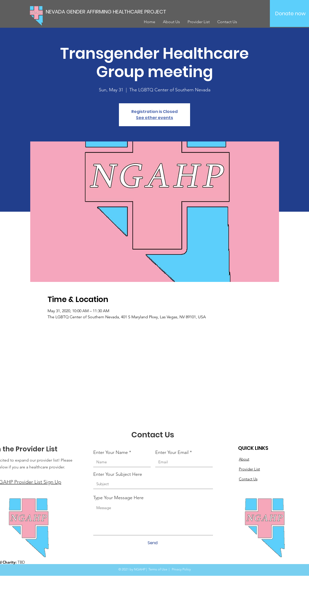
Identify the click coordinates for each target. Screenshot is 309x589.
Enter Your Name (110, 452)
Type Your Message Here (118, 497)
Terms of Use (157, 569)
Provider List (249, 469)
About (244, 459)
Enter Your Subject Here (117, 474)
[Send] (152, 543)
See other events (154, 118)
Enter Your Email (172, 452)
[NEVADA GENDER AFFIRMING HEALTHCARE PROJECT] (113, 12)
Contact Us (248, 479)
